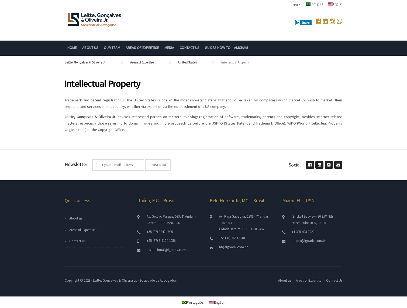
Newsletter (76, 164)
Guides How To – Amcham (226, 47)
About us (90, 47)
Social (295, 165)
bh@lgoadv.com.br (233, 247)
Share (302, 22)
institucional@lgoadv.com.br (168, 249)
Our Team (112, 47)
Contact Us (189, 47)
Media (296, 5)
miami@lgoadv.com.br (309, 240)
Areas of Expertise (142, 47)
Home (72, 47)
